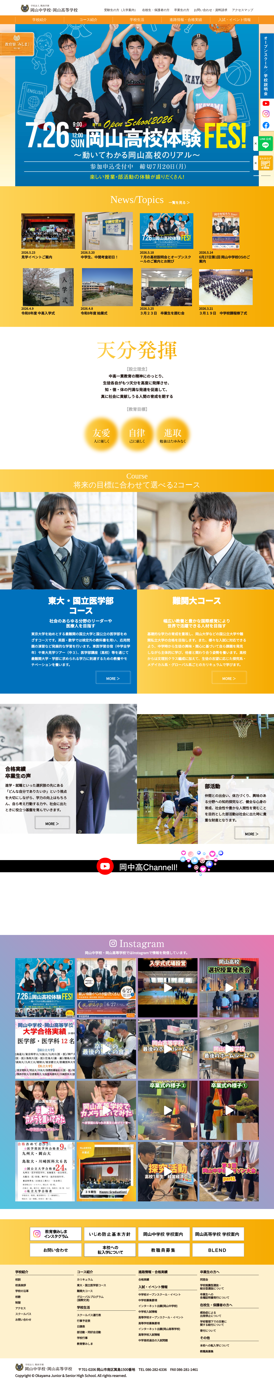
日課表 (81, 1326)
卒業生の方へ (209, 1271)
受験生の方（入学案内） (121, 10)
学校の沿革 (22, 1290)
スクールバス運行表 (89, 1315)
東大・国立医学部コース (91, 1285)
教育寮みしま (85, 1343)
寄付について (208, 1330)
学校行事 (82, 1337)
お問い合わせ (23, 1319)
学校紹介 (21, 1271)
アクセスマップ (242, 10)
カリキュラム (85, 1279)
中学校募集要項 (147, 1300)
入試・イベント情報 (152, 1286)
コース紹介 (85, 1271)
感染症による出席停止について (210, 1314)
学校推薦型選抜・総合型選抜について (212, 1286)
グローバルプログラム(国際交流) (90, 1298)
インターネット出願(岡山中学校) (158, 1305)
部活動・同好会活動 (89, 1332)
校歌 (18, 1296)
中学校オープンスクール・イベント (159, 1294)
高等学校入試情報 (149, 1334)
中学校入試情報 (147, 1311)
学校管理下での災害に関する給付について (213, 1323)
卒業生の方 (181, 10)
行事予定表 (83, 1320)
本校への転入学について (214, 1345)
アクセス (20, 1308)
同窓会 (204, 1279)
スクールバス (23, 1313)
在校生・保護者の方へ (216, 1304)
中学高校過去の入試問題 (153, 1340)
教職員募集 (206, 1351)
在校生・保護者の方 (156, 10)
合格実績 (143, 1279)
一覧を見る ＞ (179, 202)
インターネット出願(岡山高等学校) (159, 1328)
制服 (18, 1302)
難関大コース (85, 1290)
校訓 (18, 1279)
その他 (205, 1337)
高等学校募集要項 (149, 1323)
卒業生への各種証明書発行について (214, 1296)
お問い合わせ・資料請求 (210, 10)
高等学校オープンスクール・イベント (160, 1317)
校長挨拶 (20, 1285)
